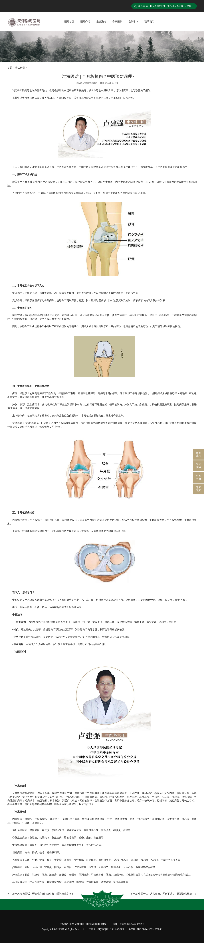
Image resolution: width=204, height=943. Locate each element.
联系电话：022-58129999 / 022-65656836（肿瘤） (166, 6)
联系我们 (149, 21)
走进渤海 (101, 21)
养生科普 (20, 67)
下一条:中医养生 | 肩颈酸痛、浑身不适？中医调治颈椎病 (163, 894)
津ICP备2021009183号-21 (149, 929)
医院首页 (69, 21)
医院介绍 (85, 21)
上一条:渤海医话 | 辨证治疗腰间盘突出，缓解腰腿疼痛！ (40, 894)
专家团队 (117, 21)
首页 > (11, 67)
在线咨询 (133, 21)
